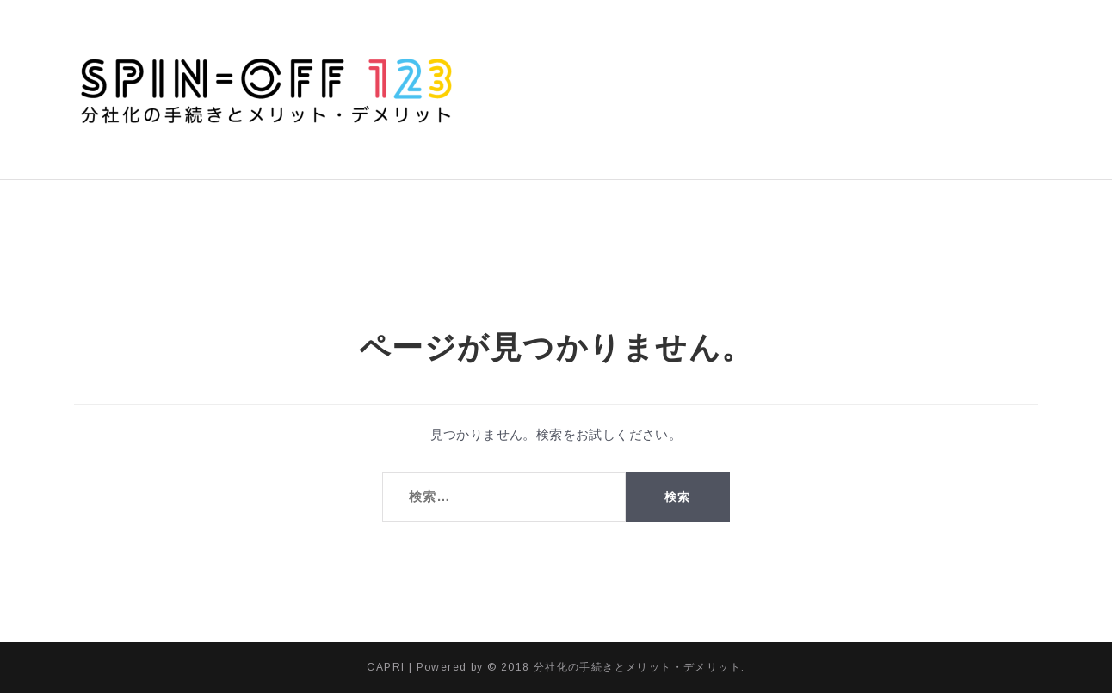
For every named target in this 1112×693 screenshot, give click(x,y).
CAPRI (386, 667)
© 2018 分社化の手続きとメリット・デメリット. (615, 667)
